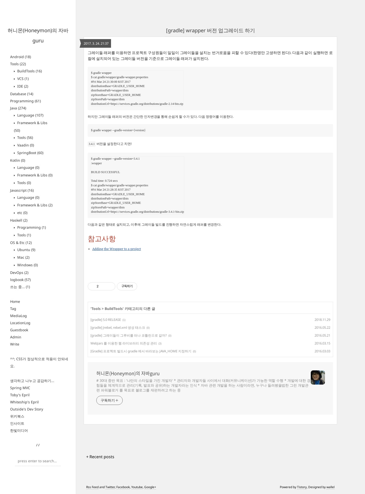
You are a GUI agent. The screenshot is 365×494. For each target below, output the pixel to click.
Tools (18, 63)
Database (21, 93)
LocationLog (20, 322)
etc (21, 212)
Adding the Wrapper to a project (116, 248)
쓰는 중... (20, 286)
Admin (15, 337)
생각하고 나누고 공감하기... (32, 380)
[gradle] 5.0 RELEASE (105, 319)
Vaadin (25, 145)
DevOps (19, 272)
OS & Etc (21, 242)
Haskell (18, 220)
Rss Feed (92, 487)
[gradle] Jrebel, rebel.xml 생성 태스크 (117, 327)
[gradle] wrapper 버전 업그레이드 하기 (210, 30)
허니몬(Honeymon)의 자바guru (128, 373)
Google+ (150, 487)
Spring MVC (20, 387)
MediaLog (18, 315)
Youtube (137, 487)
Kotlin (17, 160)
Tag (13, 308)
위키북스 (17, 416)
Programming (25, 100)
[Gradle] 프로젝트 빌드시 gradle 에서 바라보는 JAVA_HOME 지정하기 (140, 351)
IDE (22, 86)
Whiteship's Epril (24, 402)
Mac (22, 257)
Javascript (22, 190)
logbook (20, 279)
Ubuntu (25, 249)
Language (29, 115)
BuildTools (29, 71)
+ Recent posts (100, 456)
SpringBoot (29, 152)
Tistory (302, 487)
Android (20, 56)
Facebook (123, 487)
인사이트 (17, 423)
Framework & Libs (34, 175)
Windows (27, 264)
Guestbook (19, 329)
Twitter (110, 487)
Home (15, 301)
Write (14, 344)
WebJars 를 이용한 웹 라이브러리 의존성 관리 (123, 343)
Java (18, 108)
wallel (330, 487)
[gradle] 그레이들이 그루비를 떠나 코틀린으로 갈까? (128, 335)
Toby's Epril (20, 394)
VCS (22, 78)
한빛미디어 (19, 430)
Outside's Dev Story (26, 409)
